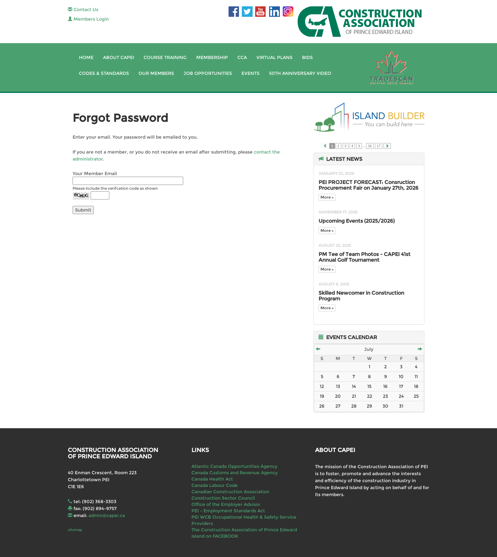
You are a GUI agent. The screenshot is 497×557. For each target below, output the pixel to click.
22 (369, 396)
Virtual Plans (274, 57)
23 (385, 396)
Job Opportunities (208, 73)
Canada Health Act (212, 479)
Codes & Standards (104, 73)
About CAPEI (118, 57)
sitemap (75, 530)
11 (416, 376)
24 (401, 396)
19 (322, 396)
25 (416, 396)
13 (338, 386)
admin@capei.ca (106, 515)
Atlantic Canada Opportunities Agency (234, 466)
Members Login (88, 19)
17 (379, 146)
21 (354, 396)
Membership (212, 57)
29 (369, 406)
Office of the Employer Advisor (226, 504)
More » (327, 197)
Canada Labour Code (214, 485)
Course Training (165, 57)
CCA (242, 57)
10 (401, 376)
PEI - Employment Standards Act (228, 511)
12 (322, 386)
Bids (307, 57)
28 (354, 406)
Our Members (156, 73)
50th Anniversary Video (300, 73)
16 (370, 146)
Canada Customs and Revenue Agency (234, 472)
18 (416, 386)
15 (369, 386)
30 (385, 406)
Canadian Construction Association (230, 492)
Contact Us (83, 9)
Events (251, 73)
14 (354, 386)
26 (322, 406)
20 (338, 396)
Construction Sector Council (223, 498)
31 (401, 406)
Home (86, 57)
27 (337, 406)
